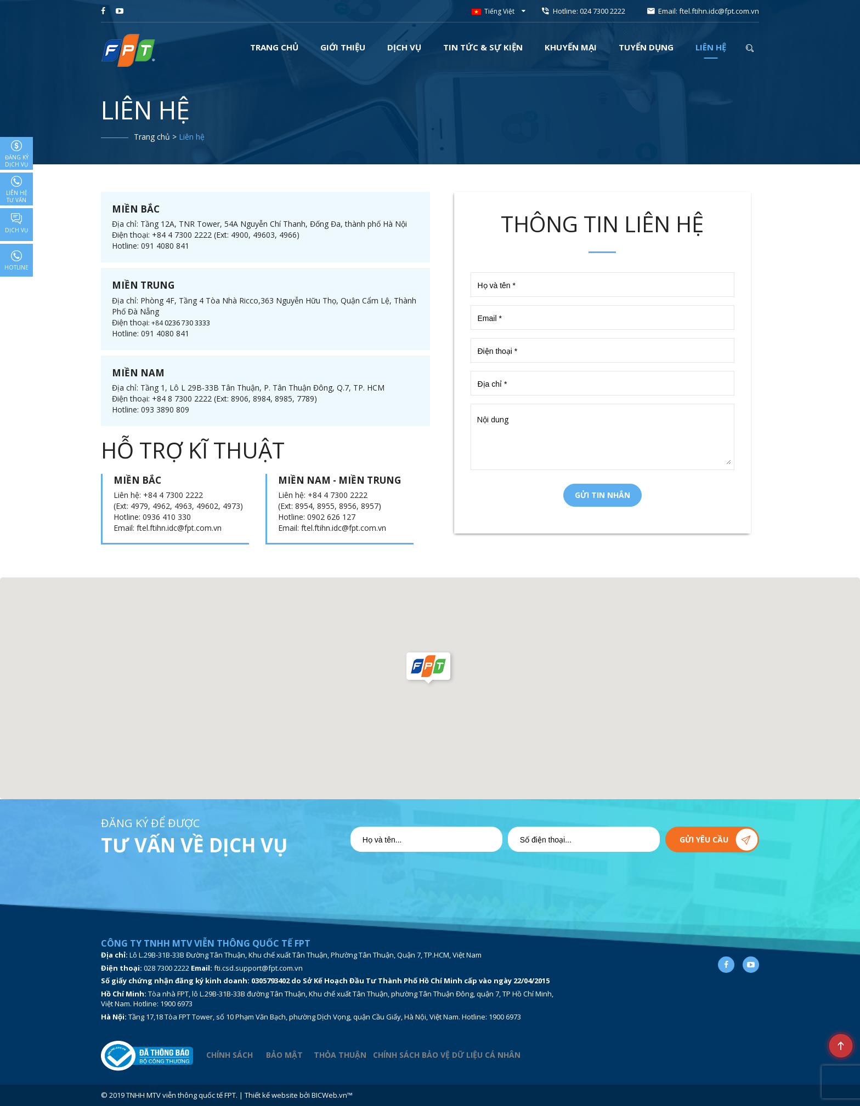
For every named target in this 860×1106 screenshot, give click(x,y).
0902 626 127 (331, 517)
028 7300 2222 (166, 968)
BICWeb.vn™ (332, 1095)
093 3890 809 (165, 409)
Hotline (16, 260)
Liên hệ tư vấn (16, 190)
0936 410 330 (167, 517)
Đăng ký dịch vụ (17, 154)
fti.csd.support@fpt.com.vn (258, 968)
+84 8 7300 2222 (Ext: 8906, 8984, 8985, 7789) (234, 398)
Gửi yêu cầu (704, 839)
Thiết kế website (271, 1095)
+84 (158, 323)
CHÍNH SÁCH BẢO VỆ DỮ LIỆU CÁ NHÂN (446, 1055)
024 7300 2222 (602, 11)
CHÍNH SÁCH (229, 1055)
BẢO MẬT (285, 1055)
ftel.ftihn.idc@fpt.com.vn (719, 11)
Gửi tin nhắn (602, 495)
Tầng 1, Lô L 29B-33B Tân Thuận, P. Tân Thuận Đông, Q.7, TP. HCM (262, 387)
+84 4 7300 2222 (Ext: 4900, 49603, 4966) (225, 235)
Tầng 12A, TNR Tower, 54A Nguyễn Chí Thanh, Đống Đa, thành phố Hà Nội (273, 224)
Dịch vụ (16, 223)
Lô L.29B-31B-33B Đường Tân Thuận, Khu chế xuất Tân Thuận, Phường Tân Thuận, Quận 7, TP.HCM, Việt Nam (305, 955)
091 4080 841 (165, 245)
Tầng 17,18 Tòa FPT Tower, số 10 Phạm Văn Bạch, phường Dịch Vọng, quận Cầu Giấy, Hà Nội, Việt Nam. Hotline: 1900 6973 (324, 1017)
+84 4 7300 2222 (173, 495)
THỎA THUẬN (340, 1055)
